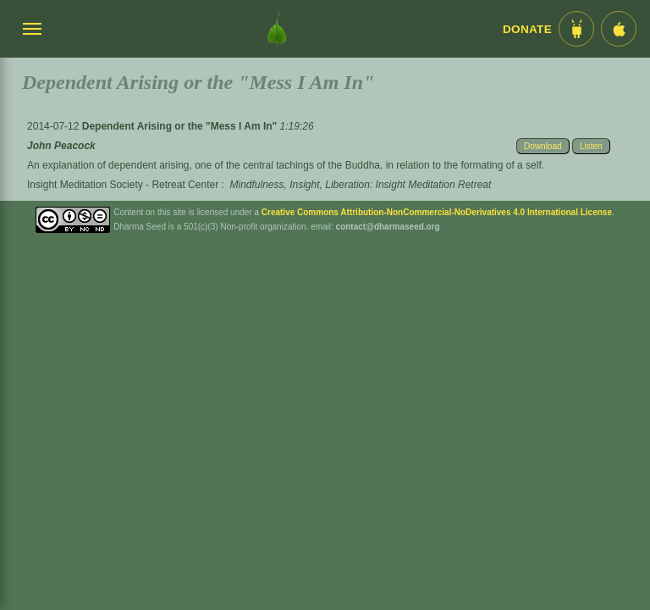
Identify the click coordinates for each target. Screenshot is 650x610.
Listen (591, 146)
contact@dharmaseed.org (388, 226)
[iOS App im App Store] (618, 29)
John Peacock (61, 146)
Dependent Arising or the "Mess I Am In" (181, 126)
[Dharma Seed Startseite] (277, 28)
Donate (527, 29)
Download (542, 146)
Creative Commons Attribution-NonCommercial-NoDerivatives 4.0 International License (437, 212)
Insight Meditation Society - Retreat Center (122, 185)
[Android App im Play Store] (576, 29)
